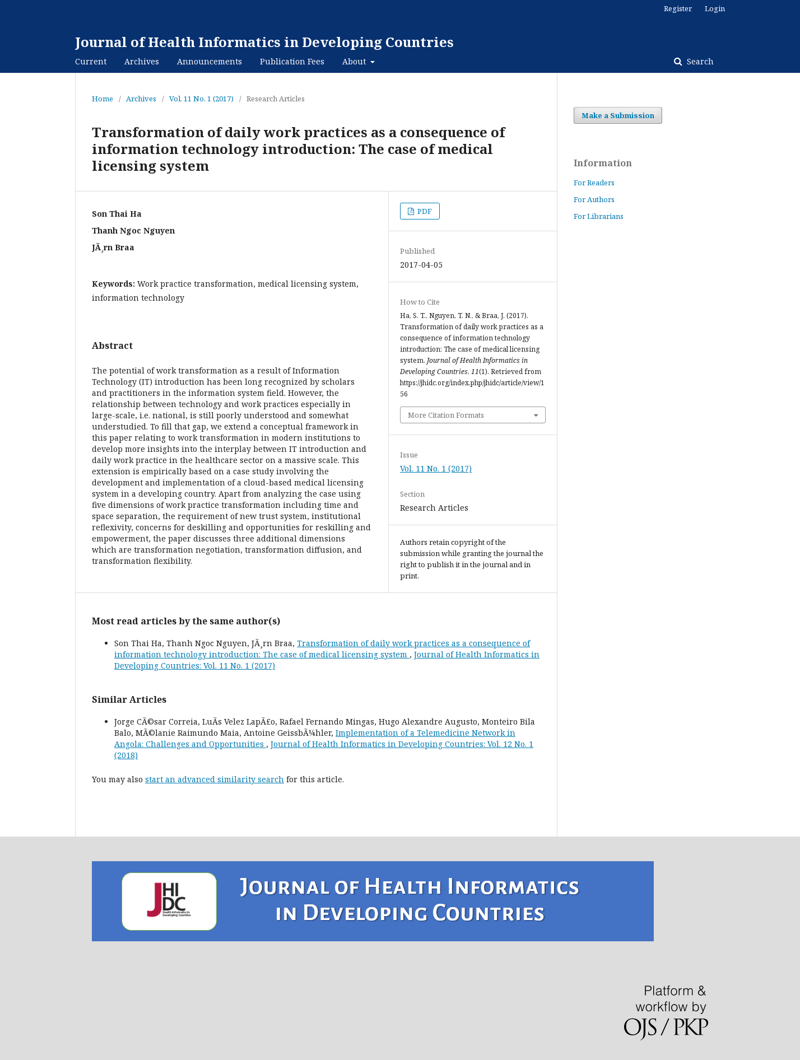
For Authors (594, 199)
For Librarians (599, 216)
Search (699, 61)
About (355, 61)
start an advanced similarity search (214, 779)
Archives (141, 61)
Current (90, 61)
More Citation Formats (446, 415)
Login (715, 8)
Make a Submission (618, 115)
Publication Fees (292, 61)
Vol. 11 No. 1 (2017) (201, 99)
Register (678, 8)
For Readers (594, 183)
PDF (424, 211)
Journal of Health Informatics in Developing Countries (264, 41)
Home (102, 99)
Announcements (209, 61)
